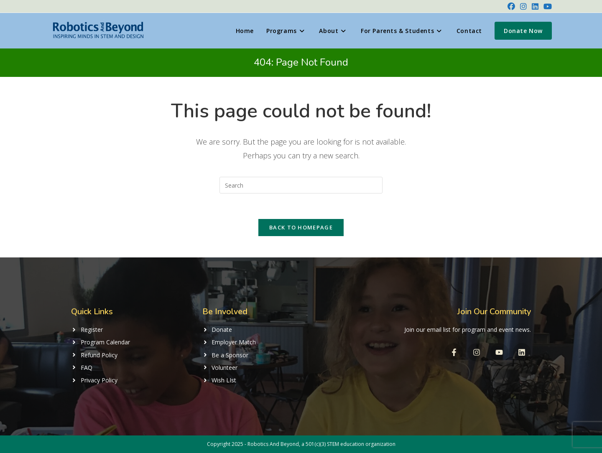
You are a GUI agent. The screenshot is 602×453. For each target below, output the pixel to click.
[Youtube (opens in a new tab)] (546, 6)
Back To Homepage (301, 227)
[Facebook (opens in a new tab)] (511, 6)
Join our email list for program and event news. (467, 329)
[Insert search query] (301, 185)
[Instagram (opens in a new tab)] (523, 6)
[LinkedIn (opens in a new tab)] (535, 6)
